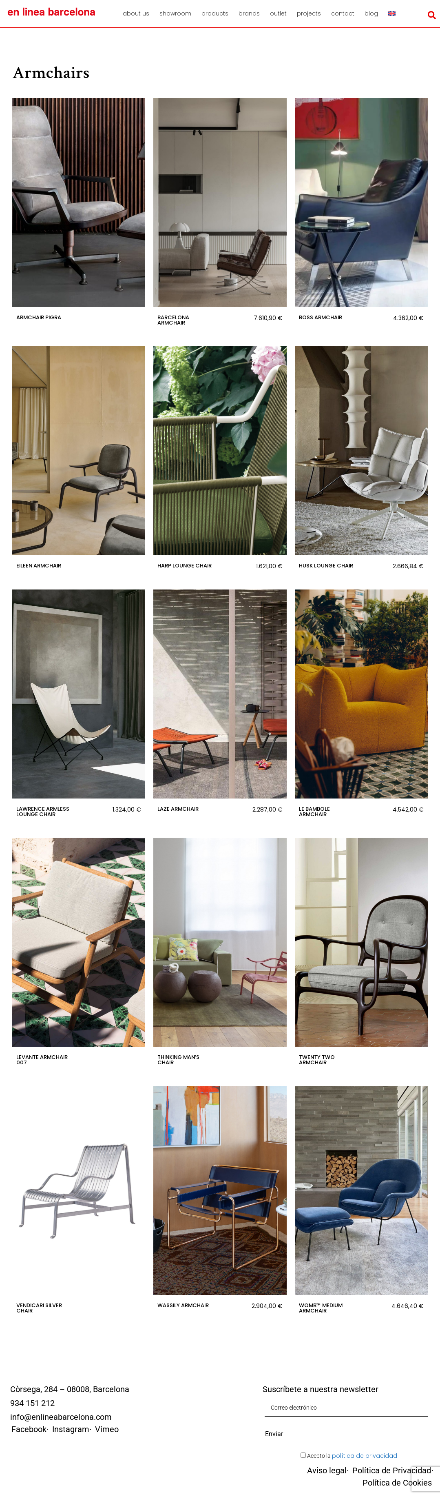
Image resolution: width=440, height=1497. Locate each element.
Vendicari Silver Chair (39, 1308)
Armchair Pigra (38, 317)
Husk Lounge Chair (326, 565)
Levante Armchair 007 (42, 1059)
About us (136, 13)
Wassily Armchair (183, 1305)
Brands (249, 13)
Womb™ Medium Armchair (321, 1308)
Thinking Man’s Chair (178, 1059)
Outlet (278, 13)
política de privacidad (364, 1456)
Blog (371, 13)
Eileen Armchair (38, 565)
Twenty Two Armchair (317, 1059)
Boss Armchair (320, 317)
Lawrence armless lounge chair (42, 811)
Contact (342, 13)
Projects (309, 13)
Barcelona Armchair (173, 320)
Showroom (175, 13)
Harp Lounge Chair (184, 565)
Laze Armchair (178, 809)
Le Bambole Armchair (314, 811)
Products (214, 13)
